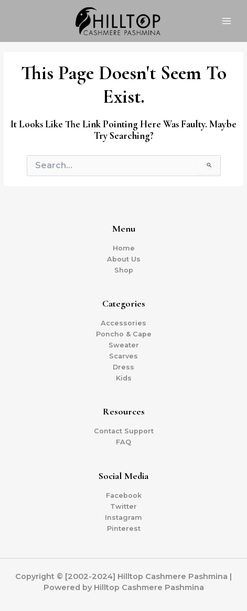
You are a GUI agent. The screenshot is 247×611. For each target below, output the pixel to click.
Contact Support (124, 431)
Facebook (124, 495)
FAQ (123, 442)
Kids (124, 378)
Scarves (123, 356)
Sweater (124, 345)
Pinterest (124, 528)
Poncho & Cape (124, 334)
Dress (123, 367)
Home (124, 248)
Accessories (123, 323)
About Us (124, 259)
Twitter (123, 506)
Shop (123, 270)
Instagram (123, 517)
